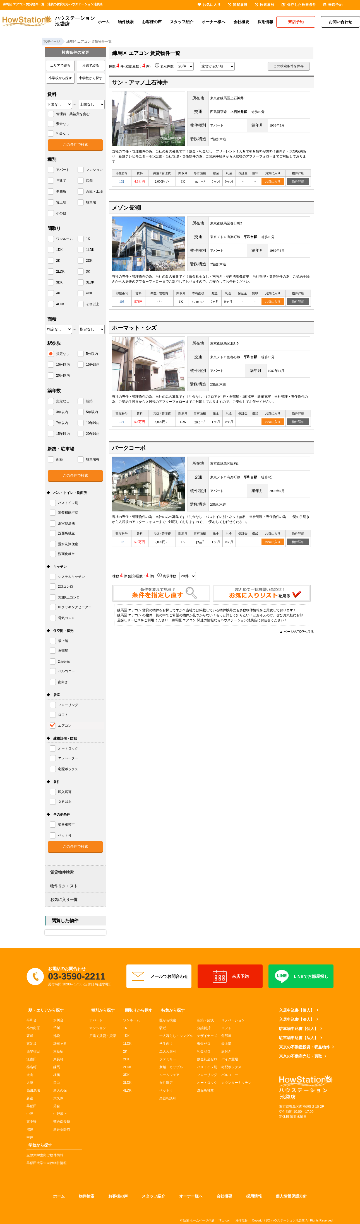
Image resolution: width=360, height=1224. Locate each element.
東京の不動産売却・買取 (300, 1056)
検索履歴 (264, 5)
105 (121, 302)
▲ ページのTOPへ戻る (296, 632)
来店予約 (230, 976)
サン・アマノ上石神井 (140, 82)
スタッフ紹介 (181, 22)
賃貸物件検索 (62, 872)
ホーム (104, 22)
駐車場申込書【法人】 (298, 1038)
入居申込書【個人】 (296, 1010)
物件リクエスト (64, 886)
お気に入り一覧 (64, 899)
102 (121, 181)
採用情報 (265, 22)
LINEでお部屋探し (300, 976)
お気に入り (272, 181)
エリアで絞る (60, 65)
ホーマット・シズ (134, 328)
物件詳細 (298, 181)
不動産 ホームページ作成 (197, 1220)
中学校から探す (90, 78)
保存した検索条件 (299, 5)
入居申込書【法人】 (296, 1019)
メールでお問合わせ (159, 976)
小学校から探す (60, 78)
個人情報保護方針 (291, 1196)
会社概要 (241, 22)
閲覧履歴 (238, 5)
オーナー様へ (213, 22)
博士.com (225, 1220)
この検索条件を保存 (288, 66)
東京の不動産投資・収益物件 (304, 1047)
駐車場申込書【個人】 (298, 1028)
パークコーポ (128, 448)
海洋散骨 (242, 1220)
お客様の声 (152, 22)
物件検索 (126, 22)
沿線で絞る (90, 65)
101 (121, 422)
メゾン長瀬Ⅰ (126, 208)
